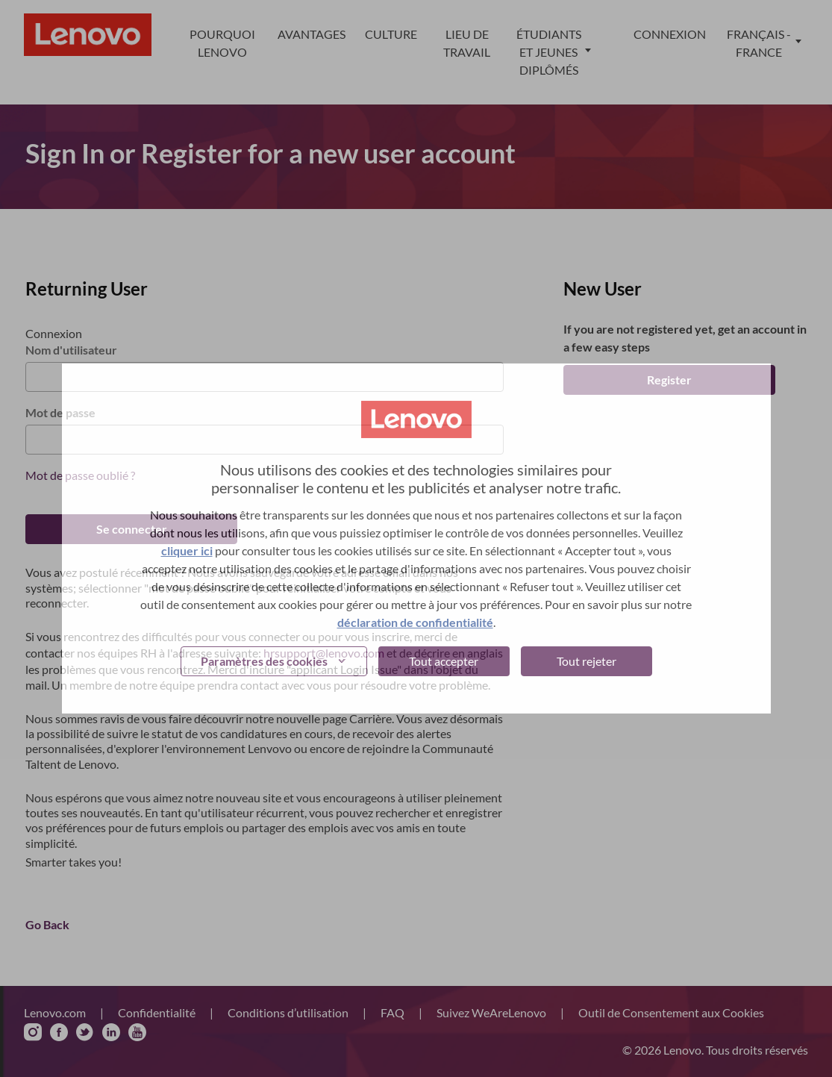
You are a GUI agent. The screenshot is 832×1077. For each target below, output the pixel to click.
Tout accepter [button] (443, 661)
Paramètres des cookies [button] (264, 661)
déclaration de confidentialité (415, 622)
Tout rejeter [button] (586, 661)
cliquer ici (187, 550)
